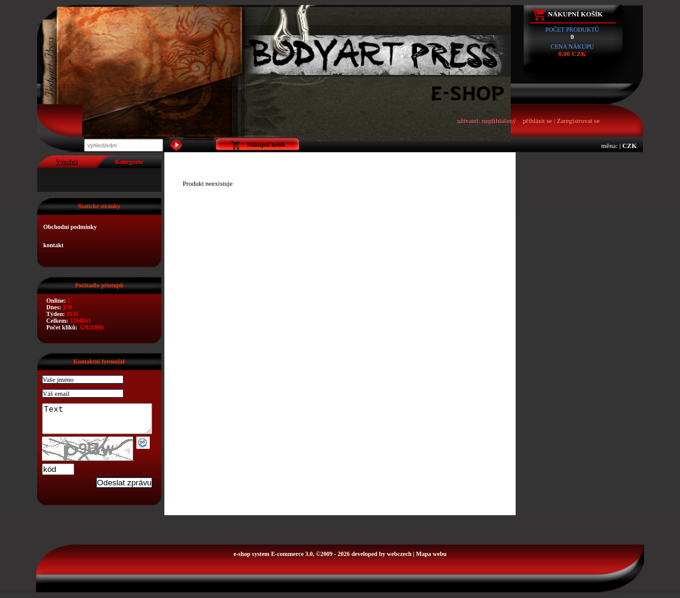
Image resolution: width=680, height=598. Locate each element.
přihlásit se (537, 120)
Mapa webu (431, 559)
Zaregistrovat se (578, 120)
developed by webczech (381, 559)
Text (103, 421)
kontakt (53, 245)
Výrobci (67, 161)
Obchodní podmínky (70, 226)
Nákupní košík (575, 14)
